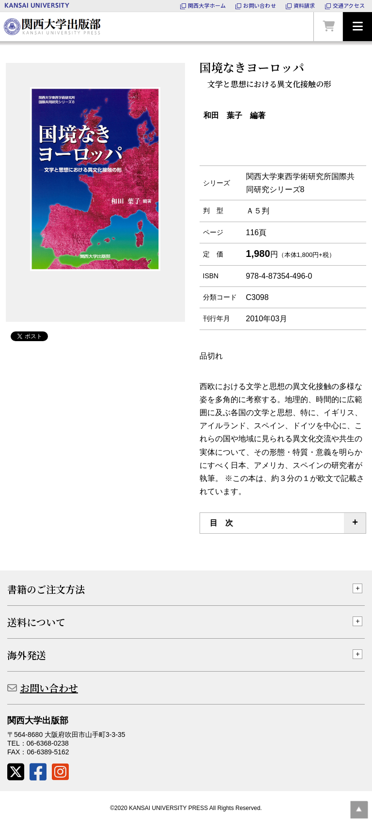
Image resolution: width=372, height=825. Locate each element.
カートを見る (328, 26)
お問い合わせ (49, 688)
